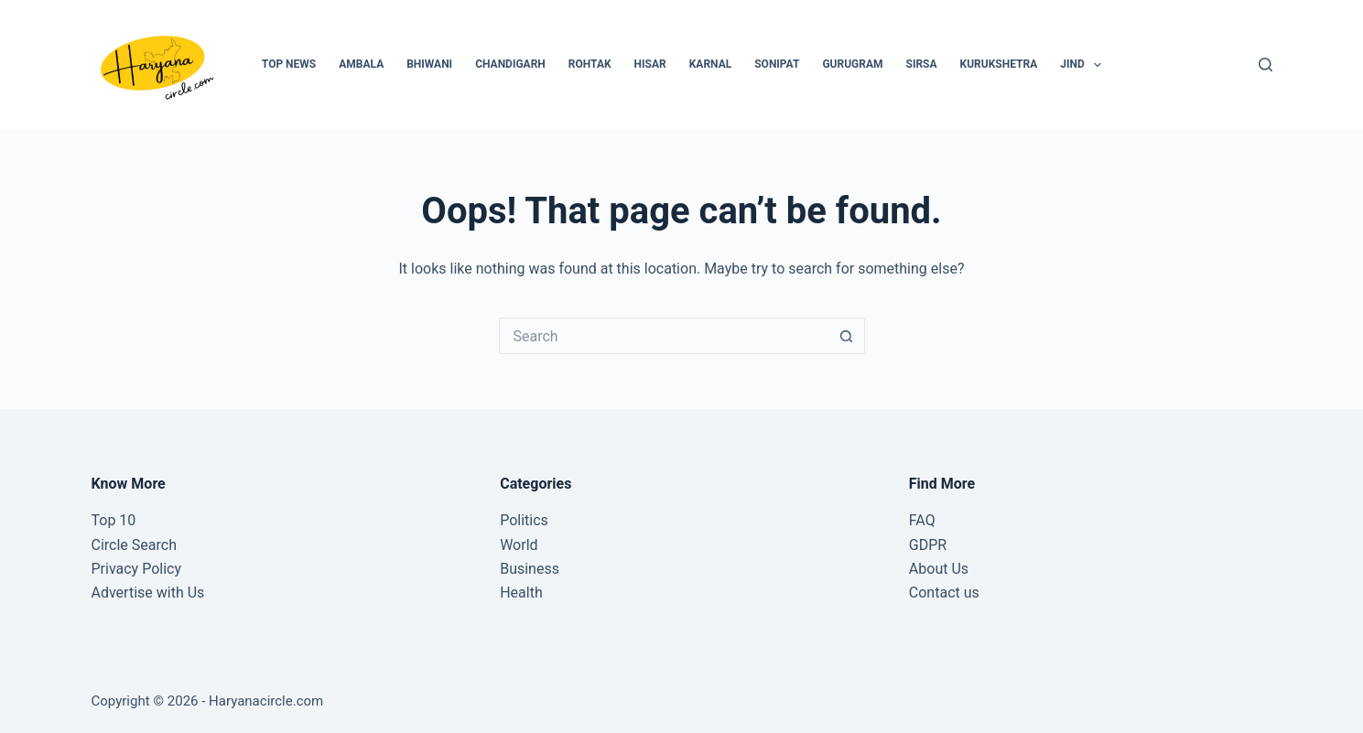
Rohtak (589, 64)
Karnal (710, 64)
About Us (938, 568)
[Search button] (846, 336)
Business (529, 568)
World (518, 545)
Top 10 (114, 520)
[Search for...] (663, 336)
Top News (289, 64)
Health (521, 592)
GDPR (928, 545)
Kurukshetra (999, 64)
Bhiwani (429, 64)
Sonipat (776, 64)
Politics (524, 520)
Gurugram (852, 64)
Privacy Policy (137, 568)
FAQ (922, 520)
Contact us (944, 592)
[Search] (1265, 64)
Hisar (650, 64)
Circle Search (134, 545)
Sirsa (921, 64)
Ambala (361, 64)
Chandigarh (510, 64)
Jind (1084, 65)
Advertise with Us (148, 592)
